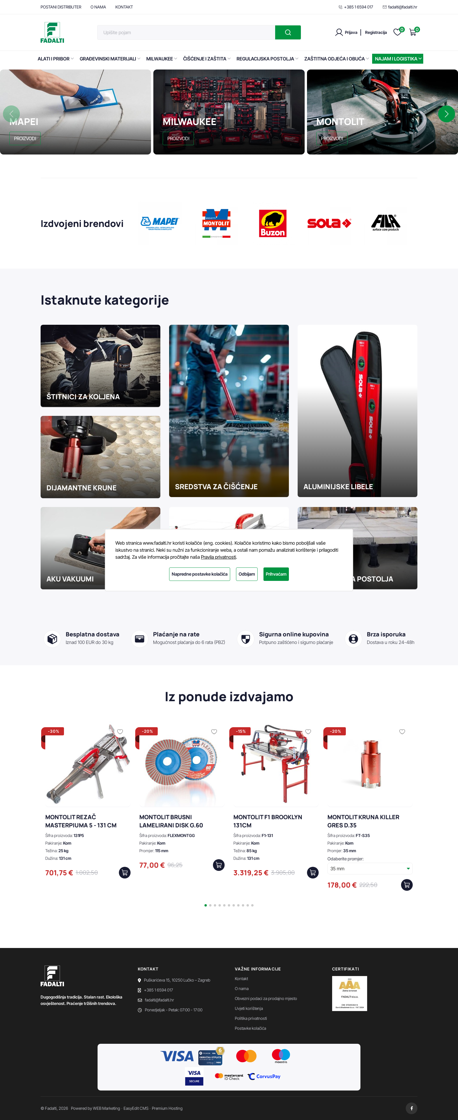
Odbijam (247, 574)
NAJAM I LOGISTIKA (398, 59)
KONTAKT (124, 6)
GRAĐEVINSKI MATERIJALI (110, 59)
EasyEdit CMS (136, 1108)
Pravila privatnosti (218, 557)
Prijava (351, 32)
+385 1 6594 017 (355, 6)
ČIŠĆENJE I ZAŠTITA (207, 59)
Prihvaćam (276, 574)
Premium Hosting (167, 1108)
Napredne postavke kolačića (200, 574)
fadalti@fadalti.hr (399, 6)
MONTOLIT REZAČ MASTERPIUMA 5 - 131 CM (81, 821)
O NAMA (98, 6)
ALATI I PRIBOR (56, 59)
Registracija (376, 32)
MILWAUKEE (161, 59)
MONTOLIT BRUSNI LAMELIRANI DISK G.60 (171, 821)
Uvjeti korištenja (249, 1008)
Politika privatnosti (251, 1018)
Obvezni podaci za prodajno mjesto (266, 998)
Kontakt (241, 978)
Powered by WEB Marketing (95, 1108)
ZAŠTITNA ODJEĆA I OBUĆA (336, 59)
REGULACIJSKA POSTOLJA (268, 59)
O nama (242, 988)
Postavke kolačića (250, 1028)
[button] (446, 113)
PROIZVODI (25, 138)
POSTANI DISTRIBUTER (61, 6)
